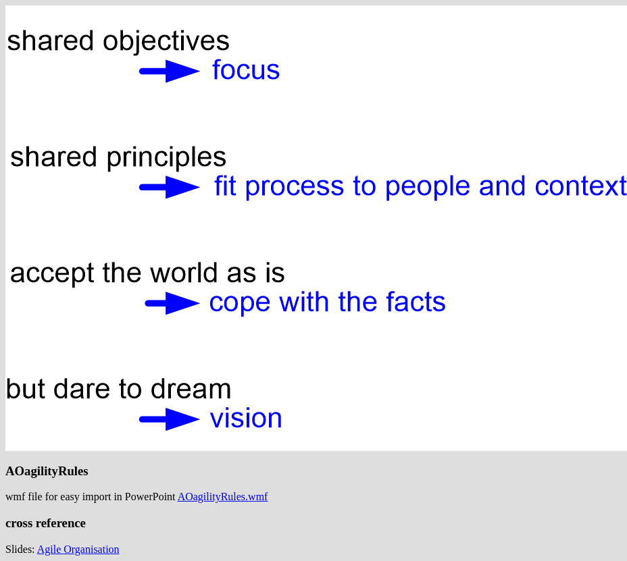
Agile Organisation (78, 549)
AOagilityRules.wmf (223, 496)
